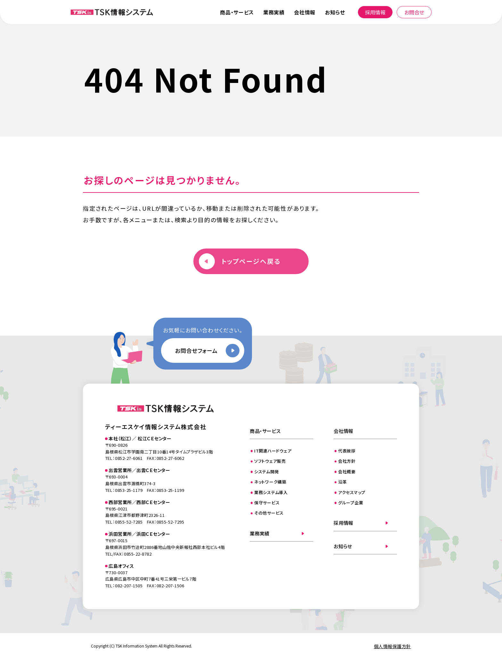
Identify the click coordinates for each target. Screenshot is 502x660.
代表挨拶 (347, 451)
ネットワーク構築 (270, 482)
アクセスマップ (351, 492)
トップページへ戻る (251, 261)
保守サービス (267, 503)
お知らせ (335, 12)
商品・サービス (236, 12)
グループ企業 (350, 503)
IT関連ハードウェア (273, 451)
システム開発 (266, 472)
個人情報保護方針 (392, 646)
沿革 (342, 482)
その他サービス (269, 513)
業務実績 (274, 12)
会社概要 (347, 472)
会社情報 (304, 12)
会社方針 (347, 461)
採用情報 (375, 12)
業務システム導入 (271, 492)
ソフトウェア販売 (270, 461)
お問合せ (414, 12)
